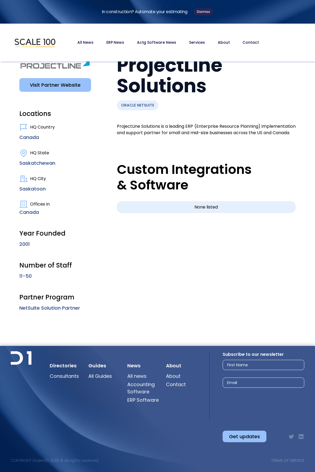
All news (137, 376)
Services (197, 42)
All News (85, 42)
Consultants (64, 376)
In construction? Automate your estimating (144, 12)
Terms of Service (287, 460)
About (224, 42)
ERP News (115, 42)
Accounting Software (141, 388)
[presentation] (258, 405)
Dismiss (203, 11)
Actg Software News (156, 42)
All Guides (100, 376)
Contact (250, 42)
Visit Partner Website (55, 85)
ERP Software (143, 400)
